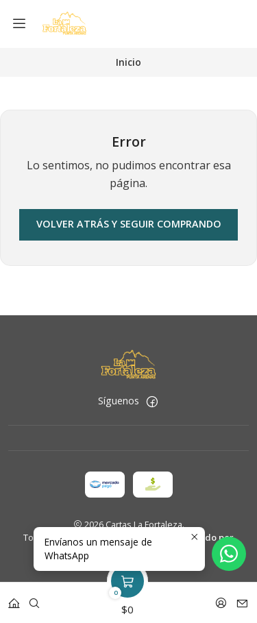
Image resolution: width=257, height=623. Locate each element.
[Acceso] (221, 599)
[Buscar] (34, 599)
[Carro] (127, 599)
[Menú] (19, 24)
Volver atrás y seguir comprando (128, 223)
